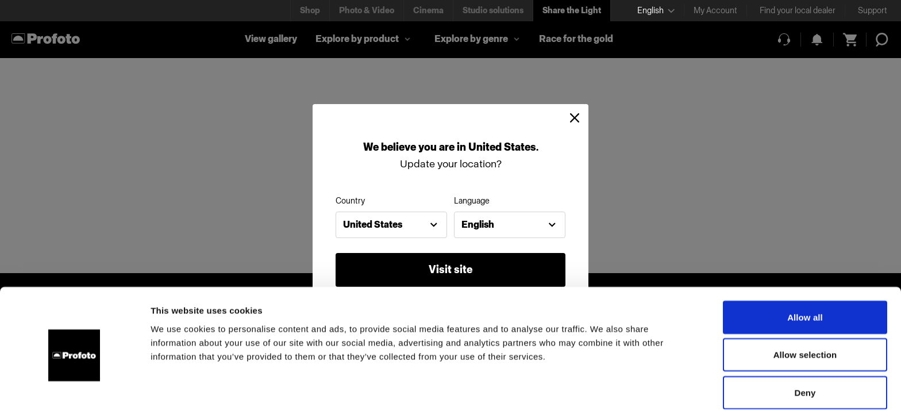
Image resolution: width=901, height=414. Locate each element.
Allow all (805, 272)
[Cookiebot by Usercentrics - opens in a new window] (74, 391)
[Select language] (656, 11)
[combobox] (391, 225)
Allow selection (805, 310)
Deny (804, 347)
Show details (603, 391)
